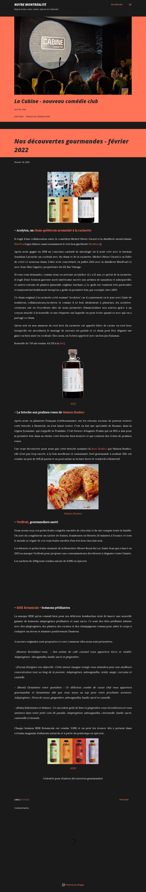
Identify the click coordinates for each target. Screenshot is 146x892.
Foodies (25, 799)
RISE (73, 768)
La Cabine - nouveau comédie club (56, 101)
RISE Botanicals (28, 608)
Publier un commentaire (38, 116)
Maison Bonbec (73, 412)
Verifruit (22, 522)
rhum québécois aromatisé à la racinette (62, 230)
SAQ (62, 343)
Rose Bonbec (99, 448)
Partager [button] (18, 116)
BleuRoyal (95, 244)
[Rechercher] (117, 4)
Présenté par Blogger (73, 885)
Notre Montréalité (30, 4)
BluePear (19, 244)
